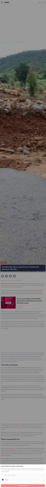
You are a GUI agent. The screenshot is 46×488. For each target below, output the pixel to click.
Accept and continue (23, 485)
